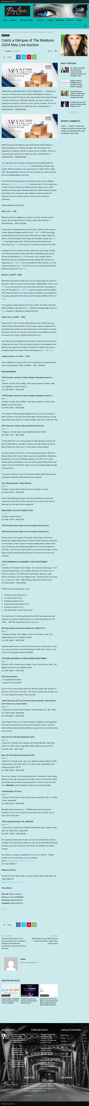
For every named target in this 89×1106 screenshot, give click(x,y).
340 (16, 245)
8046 (21, 290)
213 (34, 232)
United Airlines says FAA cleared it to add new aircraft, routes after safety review (45, 941)
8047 (27, 290)
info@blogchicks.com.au (40, 1096)
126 (14, 263)
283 (23, 257)
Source (4, 909)
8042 (3, 299)
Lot (4, 513)
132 (21, 266)
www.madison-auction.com (19, 184)
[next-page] (6, 1010)
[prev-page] (3, 1010)
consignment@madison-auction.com (20, 861)
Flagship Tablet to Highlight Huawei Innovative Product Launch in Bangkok (10, 1001)
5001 (44, 350)
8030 (3, 311)
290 (24, 269)
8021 (27, 308)
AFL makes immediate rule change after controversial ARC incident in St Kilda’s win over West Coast (78, 72)
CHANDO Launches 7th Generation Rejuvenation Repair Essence (29, 1001)
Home (4, 32)
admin (8, 51)
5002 (50, 350)
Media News (11, 32)
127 (19, 263)
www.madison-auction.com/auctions (16, 166)
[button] (84, 26)
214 (39, 232)
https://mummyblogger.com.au (29, 962)
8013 (3, 287)
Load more (74, 112)
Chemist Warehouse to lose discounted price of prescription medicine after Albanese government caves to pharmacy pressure (14, 943)
